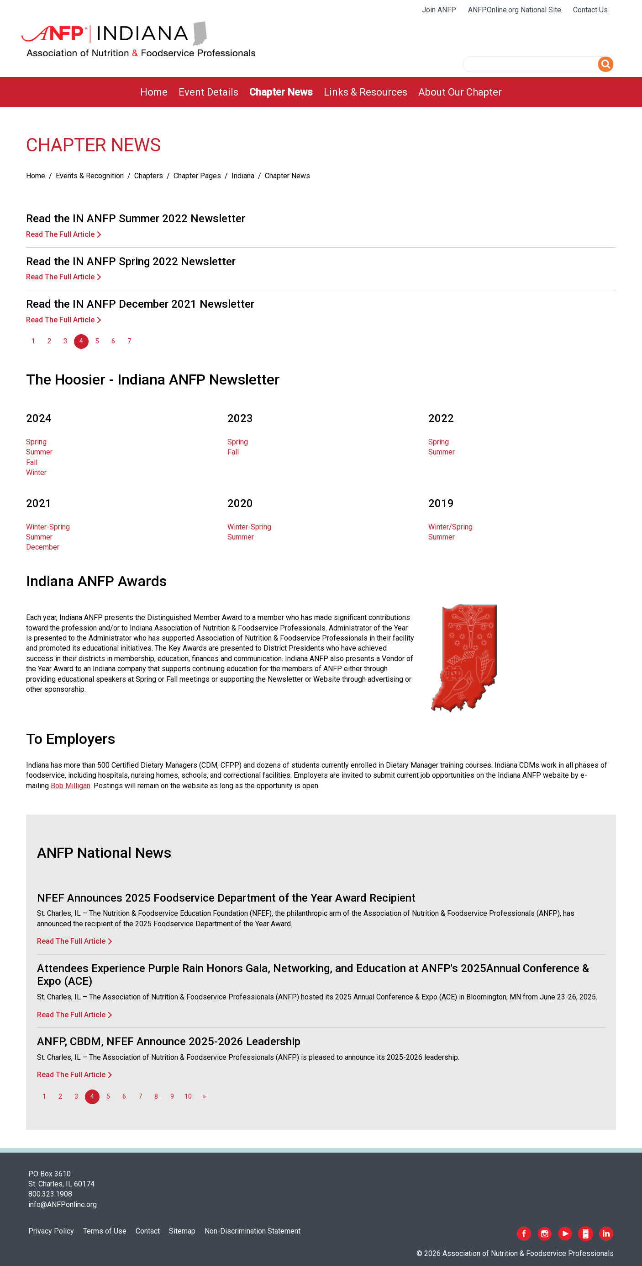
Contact (148, 1231)
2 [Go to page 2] (49, 341)
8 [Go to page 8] (156, 1096)
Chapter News (281, 92)
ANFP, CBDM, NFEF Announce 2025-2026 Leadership (168, 1041)
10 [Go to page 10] (188, 1096)
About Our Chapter (460, 92)
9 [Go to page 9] (172, 1096)
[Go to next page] (204, 1097)
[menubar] (321, 92)
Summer (39, 452)
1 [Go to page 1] (33, 341)
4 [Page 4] (81, 341)
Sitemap (182, 1231)
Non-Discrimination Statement (252, 1231)
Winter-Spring (48, 527)
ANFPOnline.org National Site (514, 9)
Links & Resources (365, 92)
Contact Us (590, 9)
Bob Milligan (70, 785)
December (42, 547)
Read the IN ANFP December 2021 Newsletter (140, 304)
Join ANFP (439, 9)
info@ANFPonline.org (62, 1204)
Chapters (148, 175)
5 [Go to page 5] (97, 341)
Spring (36, 442)
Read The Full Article (60, 234)
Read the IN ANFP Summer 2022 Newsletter (135, 218)
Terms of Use (104, 1231)
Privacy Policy (51, 1231)
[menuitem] (154, 92)
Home (154, 92)
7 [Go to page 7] (129, 341)
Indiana (243, 175)
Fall (31, 462)
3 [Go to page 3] (65, 341)
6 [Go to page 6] (113, 341)
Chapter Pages (197, 175)
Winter (36, 472)
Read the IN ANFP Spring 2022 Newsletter (131, 261)
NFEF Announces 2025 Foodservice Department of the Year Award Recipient (226, 898)
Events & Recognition (90, 175)
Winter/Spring (450, 527)
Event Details (208, 92)
